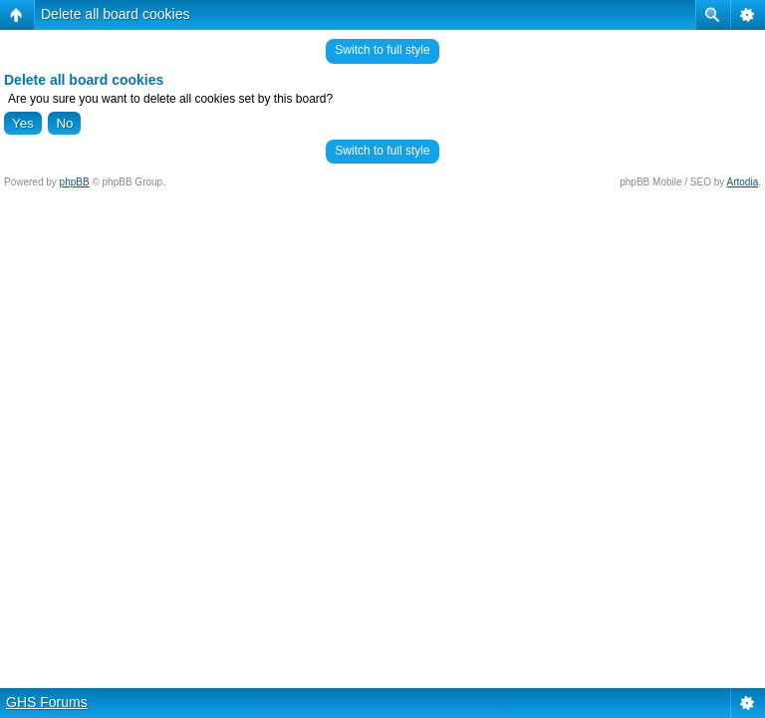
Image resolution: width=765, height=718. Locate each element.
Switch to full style (382, 50)
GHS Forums (47, 702)
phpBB (75, 182)
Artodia (743, 182)
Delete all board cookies (115, 14)
